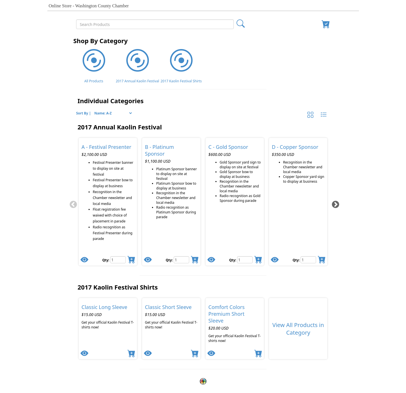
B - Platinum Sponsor (159, 150)
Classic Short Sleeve (168, 307)
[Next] (334, 203)
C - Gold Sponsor (228, 146)
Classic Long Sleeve (104, 307)
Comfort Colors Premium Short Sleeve (226, 314)
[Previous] (72, 203)
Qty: (106, 260)
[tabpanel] (108, 202)
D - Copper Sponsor (295, 146)
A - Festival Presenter (106, 146)
